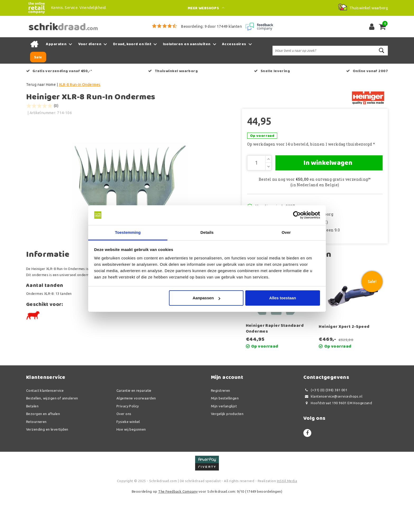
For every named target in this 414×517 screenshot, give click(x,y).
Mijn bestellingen (225, 420)
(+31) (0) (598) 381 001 (325, 411)
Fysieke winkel (128, 443)
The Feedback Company (177, 513)
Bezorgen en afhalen (43, 435)
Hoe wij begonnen (131, 451)
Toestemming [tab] (128, 232)
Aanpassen (206, 298)
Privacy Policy (127, 427)
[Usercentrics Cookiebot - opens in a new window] (297, 215)
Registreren (220, 412)
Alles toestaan (282, 298)
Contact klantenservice (45, 412)
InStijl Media (287, 502)
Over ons (123, 435)
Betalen (32, 427)
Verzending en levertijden (47, 451)
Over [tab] (286, 232)
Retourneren (36, 443)
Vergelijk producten (227, 435)
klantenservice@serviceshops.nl (332, 418)
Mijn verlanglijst (224, 427)
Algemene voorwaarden (136, 420)
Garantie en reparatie (134, 412)
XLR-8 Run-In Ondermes (80, 84)
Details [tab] (207, 232)
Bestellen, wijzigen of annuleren (52, 420)
